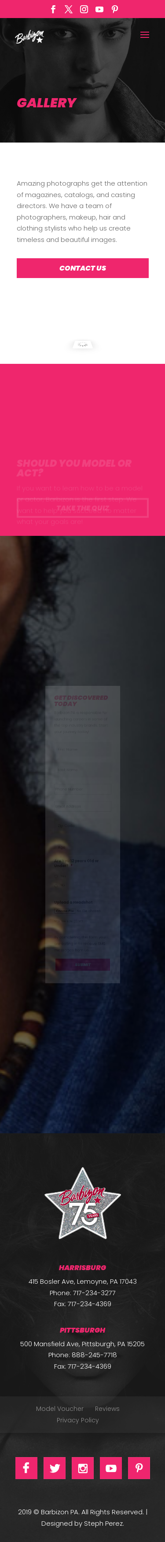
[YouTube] (99, 11)
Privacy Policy (78, 1420)
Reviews (107, 1408)
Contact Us (82, 268)
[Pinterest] (115, 11)
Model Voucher (60, 1408)
